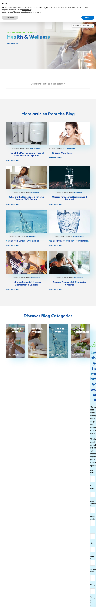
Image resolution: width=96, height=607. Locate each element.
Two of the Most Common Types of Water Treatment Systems (26, 154)
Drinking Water (35, 192)
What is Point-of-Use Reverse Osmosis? (69, 241)
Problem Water (71, 148)
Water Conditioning (35, 148)
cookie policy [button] (26, 10)
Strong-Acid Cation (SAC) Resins (22, 241)
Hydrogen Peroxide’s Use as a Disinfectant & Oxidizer (26, 283)
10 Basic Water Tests (62, 153)
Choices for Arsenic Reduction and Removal (69, 198)
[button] (93, 3)
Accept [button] (87, 17)
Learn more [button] (10, 17)
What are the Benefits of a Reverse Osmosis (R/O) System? (26, 198)
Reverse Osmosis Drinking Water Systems (69, 283)
